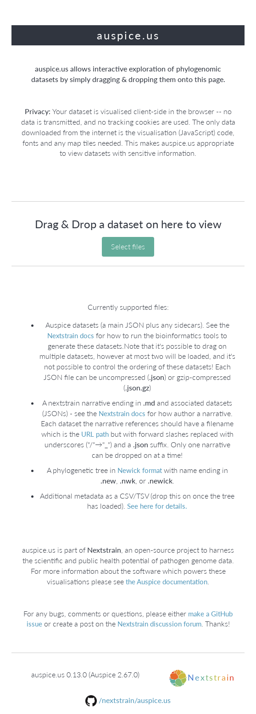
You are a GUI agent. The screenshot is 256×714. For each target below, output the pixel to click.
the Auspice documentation (166, 581)
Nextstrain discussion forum (159, 624)
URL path (94, 434)
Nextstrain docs (71, 335)
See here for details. (156, 506)
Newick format (139, 470)
